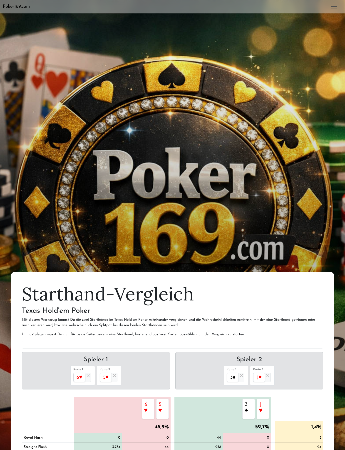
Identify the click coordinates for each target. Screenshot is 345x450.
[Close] (88, 375)
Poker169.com (16, 6)
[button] (18, 6)
